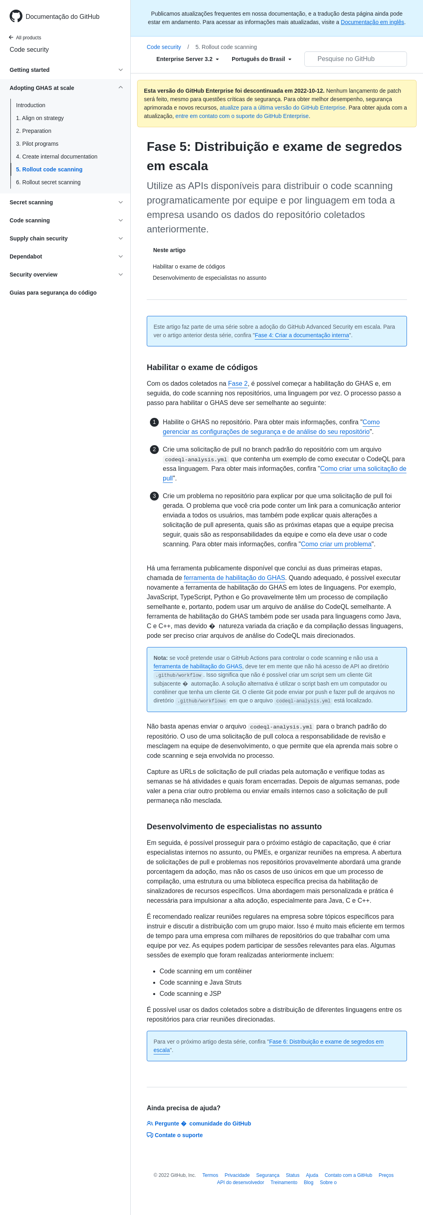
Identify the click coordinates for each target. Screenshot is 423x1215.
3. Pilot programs (37, 143)
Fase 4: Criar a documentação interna (302, 335)
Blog (309, 1182)
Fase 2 (238, 383)
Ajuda (312, 1175)
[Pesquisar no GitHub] (355, 59)
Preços (385, 1175)
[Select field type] (187, 59)
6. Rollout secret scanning (48, 182)
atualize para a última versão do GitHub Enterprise (283, 107)
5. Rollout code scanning (49, 169)
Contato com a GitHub (348, 1175)
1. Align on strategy (40, 118)
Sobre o (328, 1182)
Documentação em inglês (372, 22)
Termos (210, 1175)
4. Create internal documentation (56, 156)
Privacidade (237, 1175)
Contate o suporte (175, 1135)
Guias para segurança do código (53, 292)
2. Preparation (33, 131)
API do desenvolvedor (240, 1182)
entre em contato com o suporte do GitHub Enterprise (242, 116)
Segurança (267, 1175)
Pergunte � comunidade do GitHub (199, 1123)
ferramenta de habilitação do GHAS (234, 577)
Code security (29, 49)
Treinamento (284, 1182)
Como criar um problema (336, 544)
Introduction (30, 105)
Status (293, 1175)
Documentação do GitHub (62, 16)
